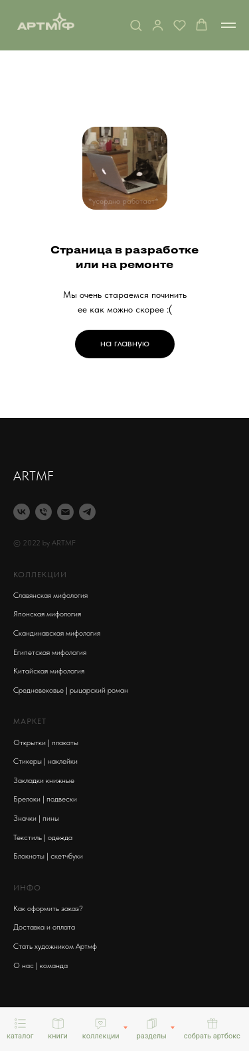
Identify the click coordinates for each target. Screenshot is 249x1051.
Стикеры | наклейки (45, 761)
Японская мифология (47, 613)
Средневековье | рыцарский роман (70, 690)
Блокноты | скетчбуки (48, 856)
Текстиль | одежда (42, 837)
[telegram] (87, 512)
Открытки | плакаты (45, 742)
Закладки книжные (43, 780)
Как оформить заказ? (48, 908)
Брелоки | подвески (45, 799)
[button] (135, 25)
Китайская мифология (48, 670)
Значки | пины (36, 818)
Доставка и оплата (44, 927)
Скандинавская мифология (56, 633)
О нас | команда (40, 965)
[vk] (21, 512)
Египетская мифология (49, 652)
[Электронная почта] (65, 512)
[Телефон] (43, 512)
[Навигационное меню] (228, 25)
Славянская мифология (50, 595)
